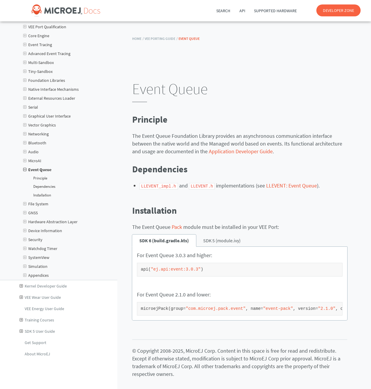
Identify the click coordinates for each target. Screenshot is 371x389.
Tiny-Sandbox (38, 71)
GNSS (30, 212)
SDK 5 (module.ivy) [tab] (222, 240)
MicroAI (32, 160)
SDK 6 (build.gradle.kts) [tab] (164, 240)
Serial (30, 107)
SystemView (36, 257)
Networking (36, 134)
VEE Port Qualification (44, 26)
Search (223, 10)
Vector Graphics (39, 125)
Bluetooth (34, 143)
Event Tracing (37, 44)
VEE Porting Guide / (161, 38)
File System (35, 204)
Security (32, 239)
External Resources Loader (49, 98)
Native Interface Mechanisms (51, 89)
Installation (42, 195)
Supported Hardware (275, 10)
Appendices (36, 275)
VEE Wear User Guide (40, 297)
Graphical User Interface (47, 116)
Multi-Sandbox (38, 62)
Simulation (35, 266)
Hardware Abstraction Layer (50, 221)
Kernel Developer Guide (43, 286)
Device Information (42, 230)
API (242, 10)
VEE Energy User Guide (44, 308)
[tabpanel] (240, 283)
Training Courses (37, 320)
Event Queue (37, 169)
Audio (31, 151)
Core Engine (36, 35)
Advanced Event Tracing (46, 53)
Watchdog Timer (40, 248)
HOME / (138, 38)
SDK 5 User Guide (37, 331)
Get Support (35, 342)
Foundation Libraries (44, 80)
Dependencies (44, 186)
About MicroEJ (37, 354)
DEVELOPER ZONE (338, 10)
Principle (40, 178)
